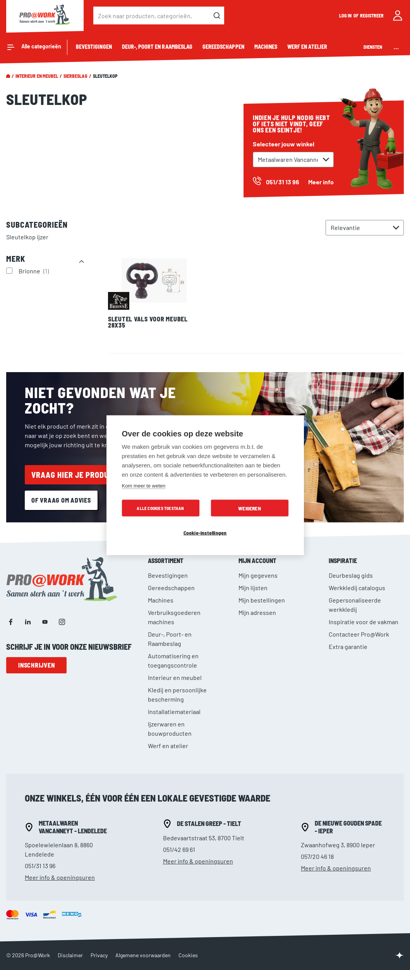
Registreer (372, 15)
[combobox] (159, 15)
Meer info (321, 181)
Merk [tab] (15, 258)
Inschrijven (36, 665)
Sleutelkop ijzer (27, 236)
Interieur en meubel (36, 76)
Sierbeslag (75, 76)
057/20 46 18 (317, 856)
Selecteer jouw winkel (283, 144)
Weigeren (249, 508)
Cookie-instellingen (205, 532)
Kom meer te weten (144, 485)
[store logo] (45, 15)
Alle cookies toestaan (160, 507)
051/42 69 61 (179, 849)
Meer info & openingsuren (60, 877)
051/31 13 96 (40, 865)
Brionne (35, 271)
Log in (345, 15)
